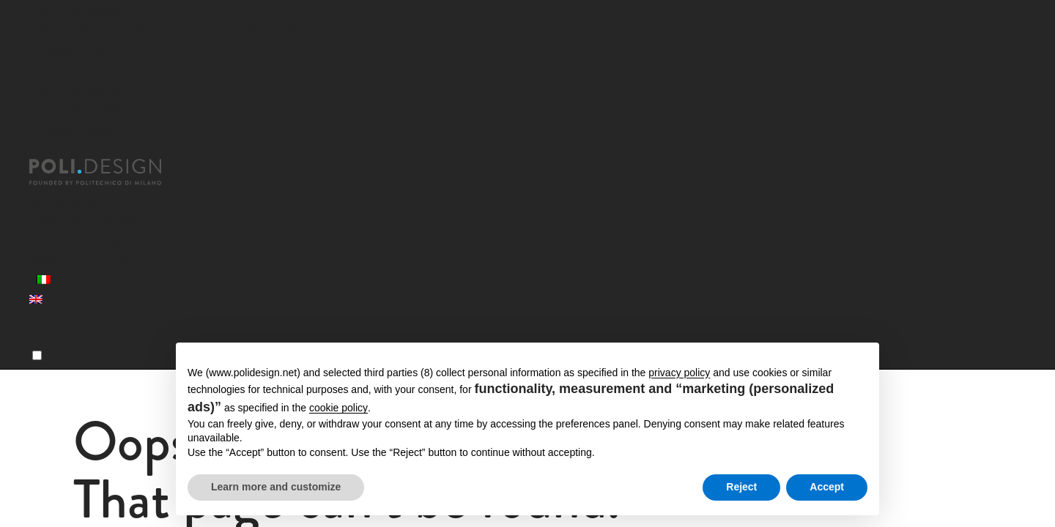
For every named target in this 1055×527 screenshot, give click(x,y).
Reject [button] (741, 487)
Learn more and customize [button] (276, 487)
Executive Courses (83, 220)
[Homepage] (108, 172)
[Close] (38, 71)
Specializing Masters (89, 200)
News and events (79, 259)
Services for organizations (104, 239)
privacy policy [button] (679, 372)
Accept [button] (827, 487)
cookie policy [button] (338, 408)
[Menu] (37, 355)
